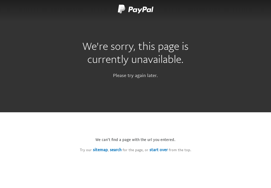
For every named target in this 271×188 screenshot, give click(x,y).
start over (158, 149)
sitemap (100, 149)
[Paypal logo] (135, 10)
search (116, 149)
